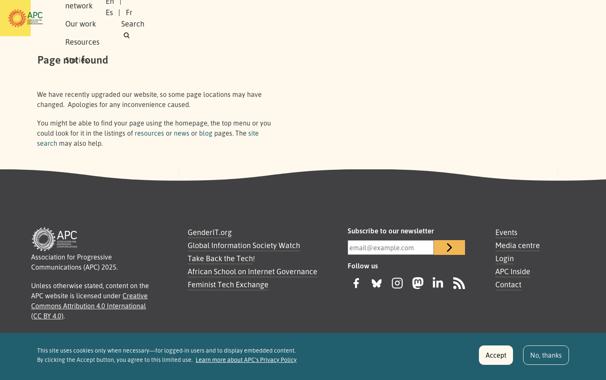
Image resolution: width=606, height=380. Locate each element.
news (181, 133)
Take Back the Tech (220, 258)
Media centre (517, 245)
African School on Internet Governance (252, 271)
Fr (500, 18)
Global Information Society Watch (244, 245)
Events (506, 232)
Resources (238, 18)
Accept (496, 358)
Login (504, 258)
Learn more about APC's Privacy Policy (246, 363)
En (460, 18)
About (100, 18)
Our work (192, 18)
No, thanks (546, 358)
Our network (144, 18)
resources (149, 133)
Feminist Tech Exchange (228, 284)
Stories (278, 18)
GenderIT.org (210, 232)
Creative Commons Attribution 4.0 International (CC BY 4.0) (89, 306)
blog (206, 133)
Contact (508, 284)
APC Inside (512, 271)
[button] (553, 18)
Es (480, 18)
